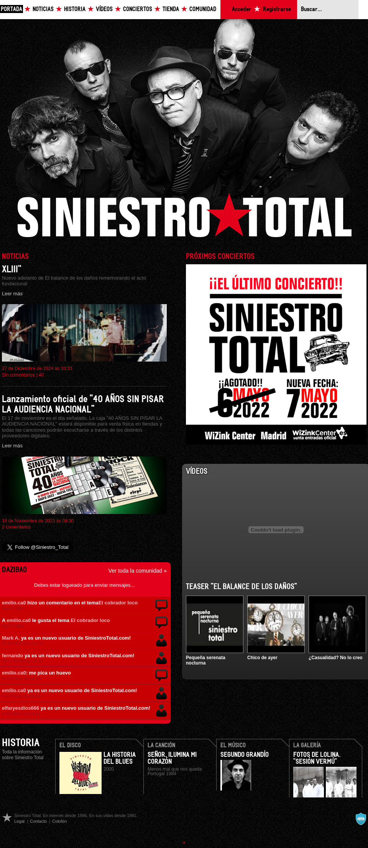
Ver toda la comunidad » (137, 570)
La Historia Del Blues (120, 758)
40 (41, 375)
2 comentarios (16, 527)
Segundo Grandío (244, 755)
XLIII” (11, 269)
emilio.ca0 (14, 603)
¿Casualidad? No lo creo (336, 657)
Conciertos (137, 9)
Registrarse (277, 9)
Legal (19, 821)
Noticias (43, 9)
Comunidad (202, 9)
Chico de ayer (262, 657)
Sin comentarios (18, 375)
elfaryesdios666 (20, 708)
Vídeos (104, 9)
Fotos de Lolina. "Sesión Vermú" (316, 758)
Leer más (12, 293)
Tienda (171, 9)
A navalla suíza (360, 819)
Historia (74, 9)
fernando (12, 655)
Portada (11, 9)
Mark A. (11, 638)
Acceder (241, 9)
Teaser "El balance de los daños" (241, 586)
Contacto (38, 821)
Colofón (59, 821)
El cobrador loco (118, 603)
